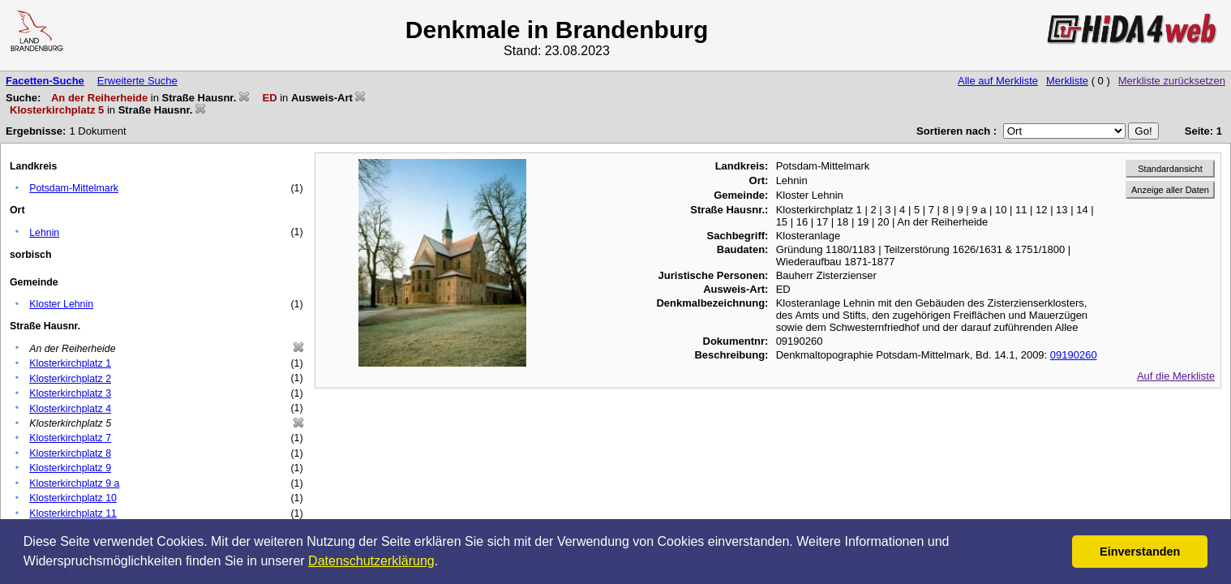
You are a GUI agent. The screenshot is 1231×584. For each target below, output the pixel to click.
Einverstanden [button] (1140, 551)
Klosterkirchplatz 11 (73, 513)
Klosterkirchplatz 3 (70, 393)
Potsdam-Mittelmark (73, 188)
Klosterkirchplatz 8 (70, 453)
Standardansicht (1170, 169)
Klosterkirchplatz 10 (73, 498)
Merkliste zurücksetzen (1171, 81)
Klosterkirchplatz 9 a (74, 483)
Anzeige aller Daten (1170, 190)
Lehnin (44, 232)
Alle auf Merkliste (998, 81)
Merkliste (1067, 81)
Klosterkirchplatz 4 (70, 408)
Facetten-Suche (45, 81)
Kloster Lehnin (61, 304)
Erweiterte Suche (137, 81)
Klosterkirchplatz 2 (70, 378)
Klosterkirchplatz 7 (70, 438)
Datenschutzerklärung (371, 561)
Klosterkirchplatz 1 (70, 363)
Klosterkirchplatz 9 (70, 468)
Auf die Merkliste (1176, 376)
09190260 (1073, 355)
